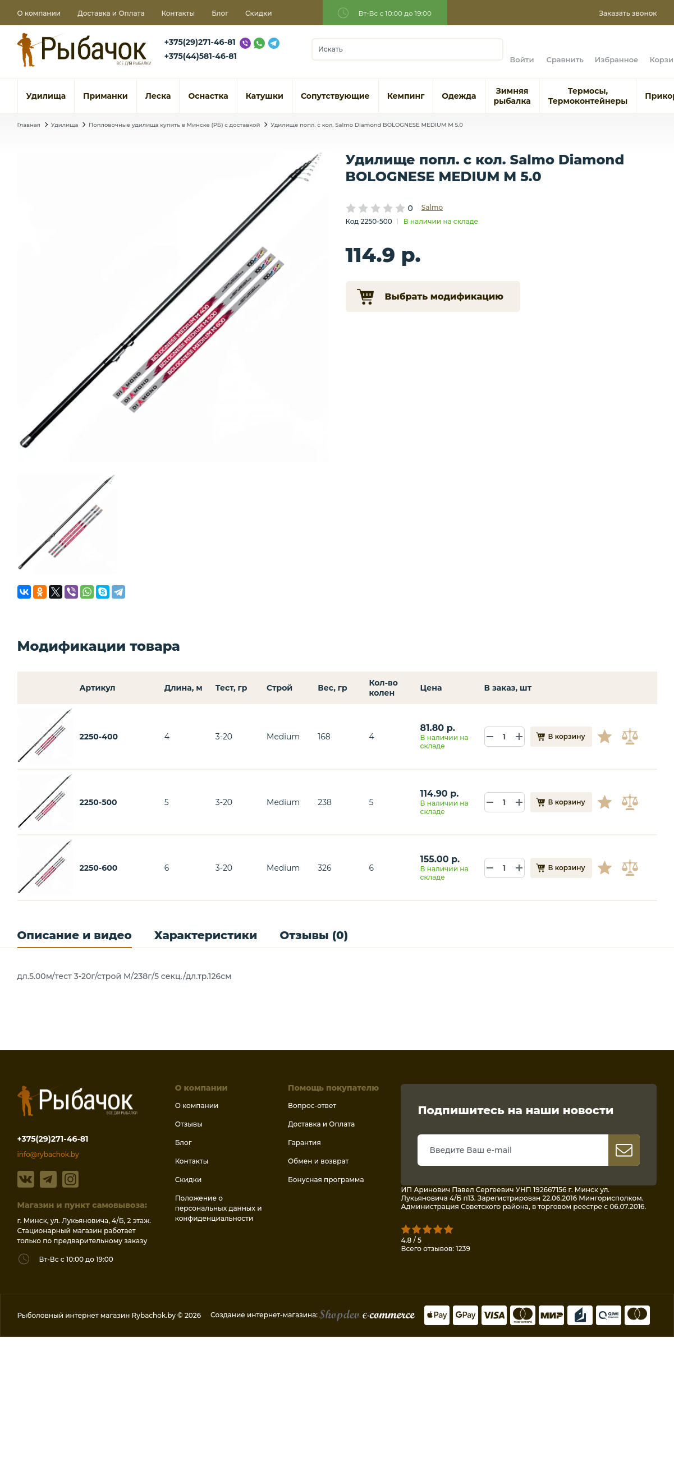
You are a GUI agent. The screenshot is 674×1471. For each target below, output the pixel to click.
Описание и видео (74, 935)
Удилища (65, 124)
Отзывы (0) (313, 935)
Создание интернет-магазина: (312, 1315)
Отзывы (189, 1124)
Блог (220, 13)
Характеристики (206, 935)
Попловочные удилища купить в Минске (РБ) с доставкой (174, 124)
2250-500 (98, 802)
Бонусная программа (326, 1179)
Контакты (178, 13)
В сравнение (631, 737)
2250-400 (98, 737)
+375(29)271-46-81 (200, 42)
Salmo (432, 207)
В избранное (609, 737)
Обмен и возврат (318, 1161)
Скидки (258, 13)
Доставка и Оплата (110, 13)
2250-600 (98, 868)
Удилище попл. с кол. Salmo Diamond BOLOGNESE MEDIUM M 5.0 (366, 124)
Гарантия (304, 1142)
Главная (28, 124)
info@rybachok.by (48, 1154)
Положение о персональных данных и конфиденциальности (218, 1208)
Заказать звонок (628, 13)
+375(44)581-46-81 (200, 56)
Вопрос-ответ (312, 1105)
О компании (39, 13)
